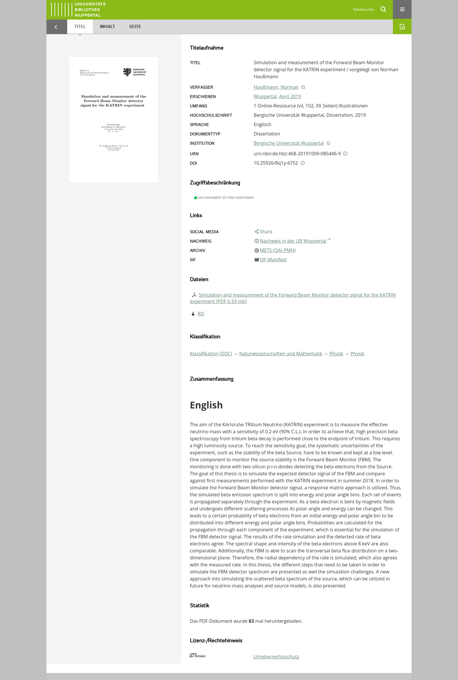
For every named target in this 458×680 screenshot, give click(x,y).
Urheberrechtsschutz (276, 656)
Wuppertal (265, 96)
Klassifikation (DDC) (211, 353)
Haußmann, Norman (276, 87)
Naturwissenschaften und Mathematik (280, 353)
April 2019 (290, 96)
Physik (336, 353)
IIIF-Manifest (273, 259)
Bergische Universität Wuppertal (289, 143)
